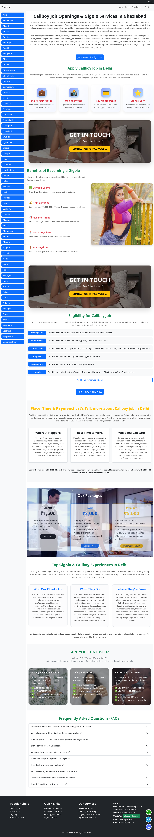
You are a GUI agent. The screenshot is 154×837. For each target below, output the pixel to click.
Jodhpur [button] (6, 175)
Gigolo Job (14, 814)
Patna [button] (5, 264)
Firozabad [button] (7, 114)
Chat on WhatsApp (131, 816)
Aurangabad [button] (8, 42)
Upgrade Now (90, 546)
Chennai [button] (6, 81)
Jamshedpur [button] (8, 170)
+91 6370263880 (127, 812)
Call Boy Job (15, 808)
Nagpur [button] (6, 247)
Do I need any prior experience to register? (50, 758)
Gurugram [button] (7, 125)
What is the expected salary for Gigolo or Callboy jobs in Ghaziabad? (61, 726)
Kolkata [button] (6, 197)
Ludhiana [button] (7, 214)
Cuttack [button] (6, 92)
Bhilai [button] (5, 59)
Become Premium (131, 546)
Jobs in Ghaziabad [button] (133, 7)
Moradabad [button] (8, 231)
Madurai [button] (7, 220)
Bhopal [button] (6, 64)
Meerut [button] (6, 225)
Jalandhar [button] (7, 164)
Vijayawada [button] (8, 336)
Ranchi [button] (6, 297)
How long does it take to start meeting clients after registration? (60, 739)
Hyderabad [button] (8, 142)
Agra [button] (5, 14)
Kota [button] (5, 203)
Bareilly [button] (6, 48)
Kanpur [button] (6, 186)
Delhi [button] (5, 98)
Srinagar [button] (7, 308)
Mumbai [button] (6, 236)
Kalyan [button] (6, 181)
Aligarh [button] (6, 26)
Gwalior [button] (6, 136)
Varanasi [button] (7, 330)
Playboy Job (15, 811)
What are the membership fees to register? (50, 752)
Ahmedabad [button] (8, 20)
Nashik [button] (6, 253)
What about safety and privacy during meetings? (53, 777)
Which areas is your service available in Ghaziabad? (54, 771)
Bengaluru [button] (8, 53)
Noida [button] (5, 258)
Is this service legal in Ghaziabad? (46, 745)
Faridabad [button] (7, 109)
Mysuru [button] (6, 242)
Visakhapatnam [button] (10, 342)
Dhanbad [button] (7, 103)
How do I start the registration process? (49, 784)
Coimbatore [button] (8, 87)
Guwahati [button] (7, 131)
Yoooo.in (6, 7)
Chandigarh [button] (8, 75)
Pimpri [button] (6, 270)
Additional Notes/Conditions (90, 380)
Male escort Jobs (85, 808)
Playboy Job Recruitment (89, 814)
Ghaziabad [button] (8, 120)
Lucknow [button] (7, 209)
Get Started (48, 536)
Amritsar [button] (7, 37)
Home (120, 7)
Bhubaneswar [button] (9, 70)
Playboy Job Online (52, 814)
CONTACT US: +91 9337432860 (89, 148)
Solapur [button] (6, 303)
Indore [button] (6, 148)
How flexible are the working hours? (47, 765)
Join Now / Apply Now (90, 57)
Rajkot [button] (6, 292)
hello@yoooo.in (126, 819)
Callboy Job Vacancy (53, 811)
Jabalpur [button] (7, 153)
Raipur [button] (6, 286)
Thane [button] (6, 319)
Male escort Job (17, 817)
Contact (148, 7)
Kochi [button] (5, 192)
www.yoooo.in (128, 822)
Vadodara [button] (7, 325)
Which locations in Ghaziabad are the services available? (56, 733)
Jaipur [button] (5, 159)
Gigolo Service (50, 817)
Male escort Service (53, 808)
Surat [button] (5, 314)
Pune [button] (5, 281)
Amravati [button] (7, 31)
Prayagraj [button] (7, 275)
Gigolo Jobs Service (87, 817)
